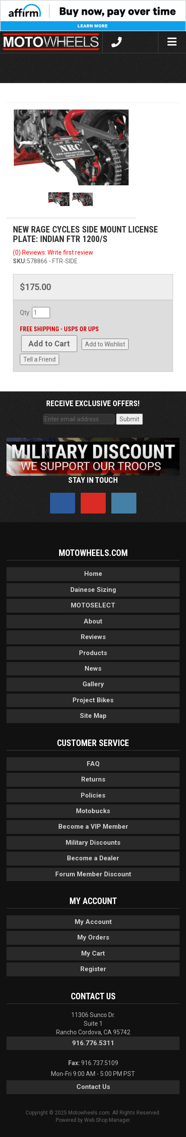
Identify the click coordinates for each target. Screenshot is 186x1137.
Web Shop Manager (106, 1120)
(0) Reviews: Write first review (53, 252)
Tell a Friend (39, 359)
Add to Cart (49, 343)
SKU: (20, 261)
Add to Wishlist (105, 344)
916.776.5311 (93, 1043)
